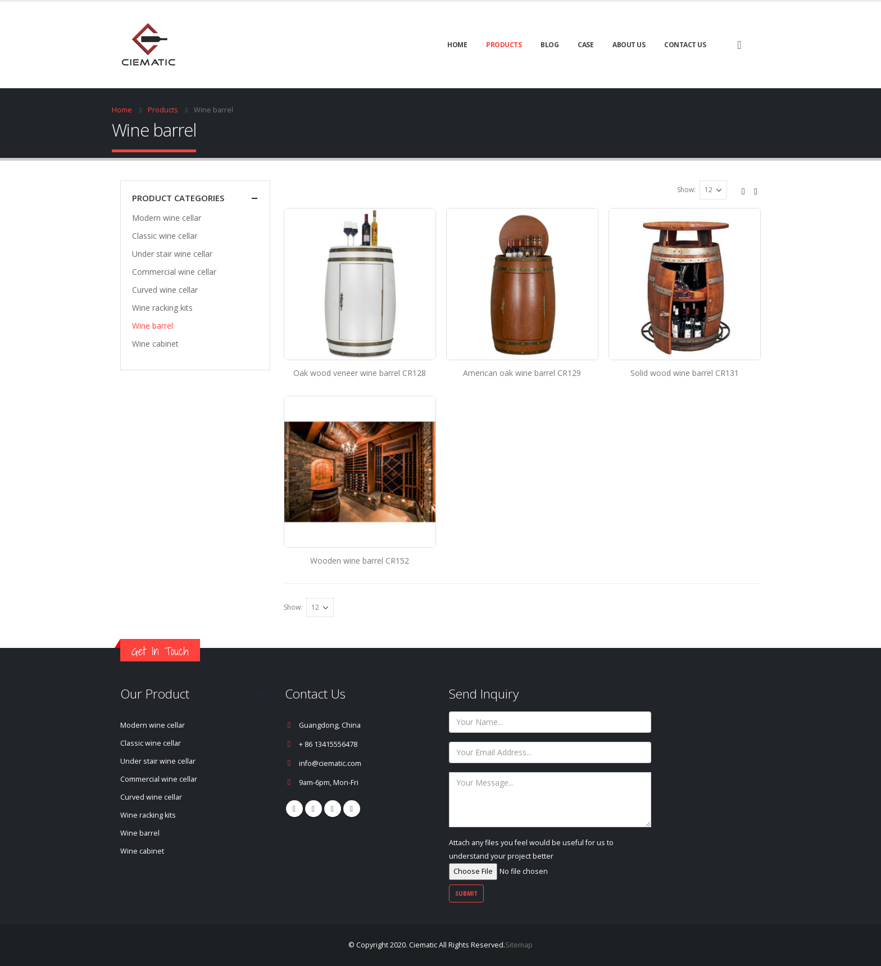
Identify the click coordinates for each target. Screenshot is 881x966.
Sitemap (519, 945)
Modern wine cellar (166, 217)
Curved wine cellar (165, 289)
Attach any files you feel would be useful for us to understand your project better (531, 857)
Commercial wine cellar (174, 271)
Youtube (332, 808)
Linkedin (351, 808)
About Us (628, 44)
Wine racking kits (162, 307)
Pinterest (313, 808)
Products (503, 44)
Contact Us (685, 44)
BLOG (549, 44)
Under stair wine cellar (172, 253)
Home (457, 44)
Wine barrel (152, 325)
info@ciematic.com (330, 763)
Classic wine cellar (164, 235)
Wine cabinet (155, 343)
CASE (585, 44)
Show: (686, 189)
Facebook (294, 808)
